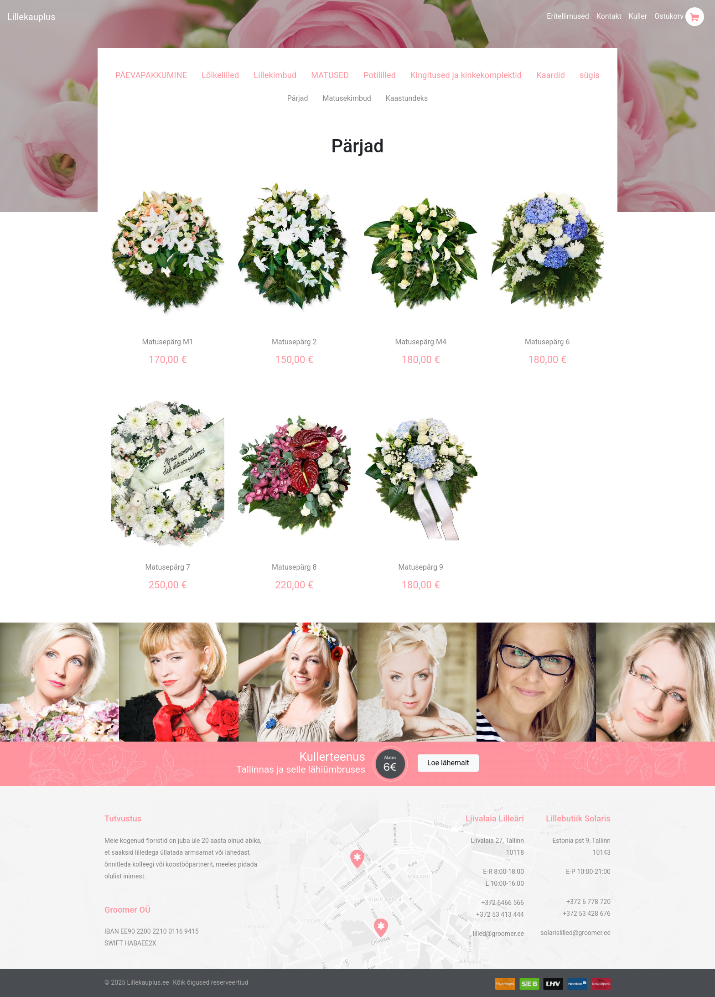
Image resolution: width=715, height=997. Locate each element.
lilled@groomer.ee (498, 933)
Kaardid (550, 75)
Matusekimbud (346, 98)
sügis (590, 75)
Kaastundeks (407, 98)
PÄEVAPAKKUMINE (151, 75)
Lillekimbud (275, 75)
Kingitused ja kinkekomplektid (466, 75)
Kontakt (609, 16)
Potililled (379, 75)
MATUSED (330, 75)
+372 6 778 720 (588, 901)
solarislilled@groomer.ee (575, 932)
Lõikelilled (220, 75)
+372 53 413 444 (500, 914)
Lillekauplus (31, 16)
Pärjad (297, 98)
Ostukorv (679, 16)
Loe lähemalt (448, 762)
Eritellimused (568, 16)
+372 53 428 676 (587, 913)
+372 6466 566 (502, 902)
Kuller (638, 16)
